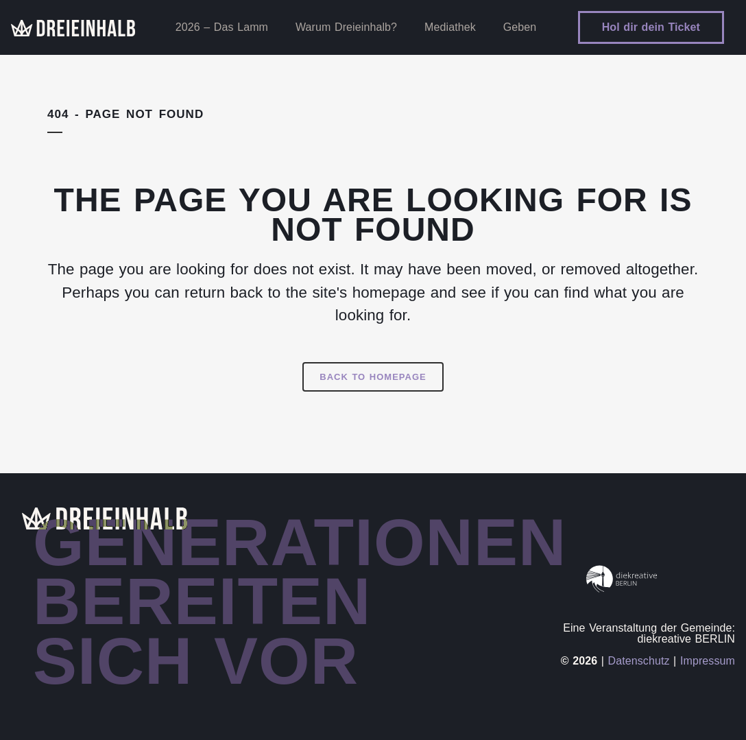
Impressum (707, 661)
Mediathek (450, 27)
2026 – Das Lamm (222, 27)
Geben (520, 27)
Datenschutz (639, 661)
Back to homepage (373, 377)
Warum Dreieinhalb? (346, 27)
